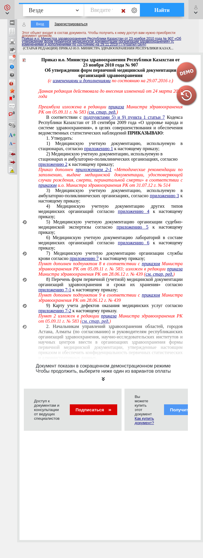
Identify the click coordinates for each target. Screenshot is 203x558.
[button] (7, 9)
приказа (116, 106)
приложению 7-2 (54, 310)
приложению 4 (133, 211)
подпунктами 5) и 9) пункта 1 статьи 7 (124, 117)
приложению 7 (84, 258)
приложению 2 (52, 164)
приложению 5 (133, 227)
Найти (162, 10)
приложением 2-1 (93, 169)
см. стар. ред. (102, 112)
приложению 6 (133, 242)
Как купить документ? (144, 420)
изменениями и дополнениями (82, 80)
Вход (40, 24)
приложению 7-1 (54, 289)
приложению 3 (164, 195)
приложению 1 (98, 148)
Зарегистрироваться (70, 24)
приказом (47, 185)
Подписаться (93, 409)
